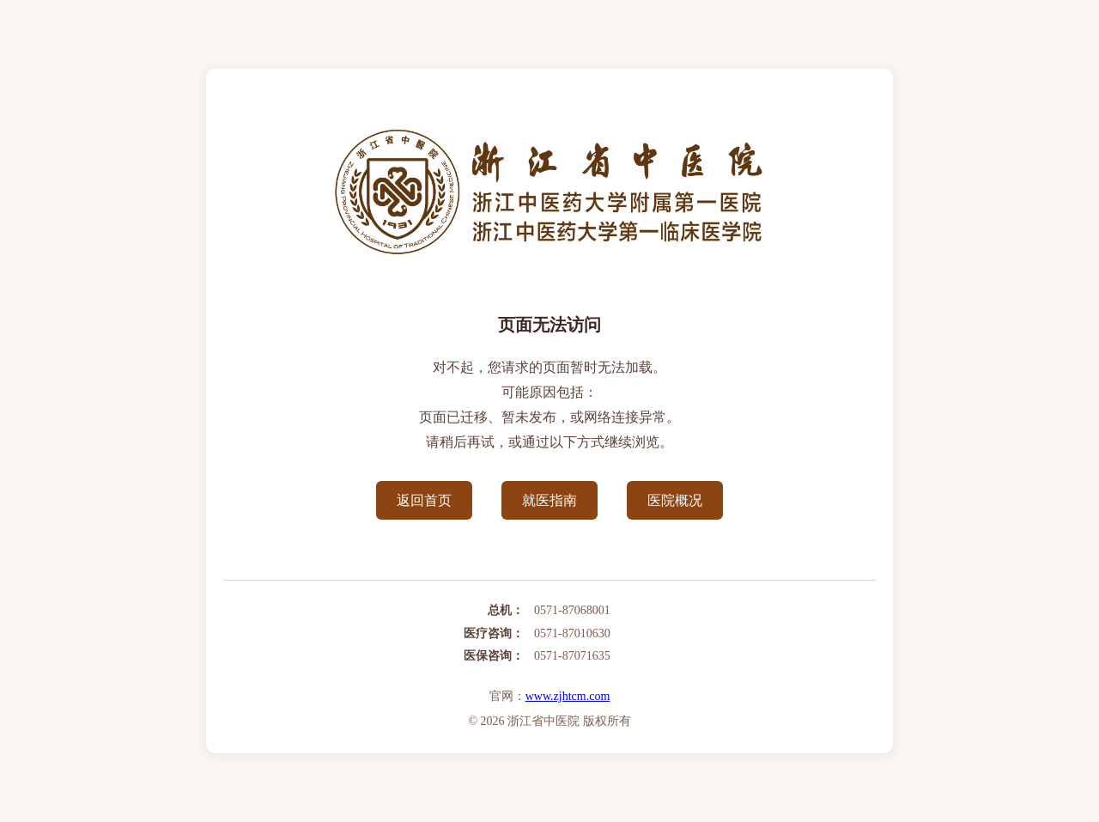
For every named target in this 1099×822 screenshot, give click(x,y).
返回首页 (424, 500)
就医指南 (549, 500)
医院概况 (674, 500)
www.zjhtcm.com (567, 696)
